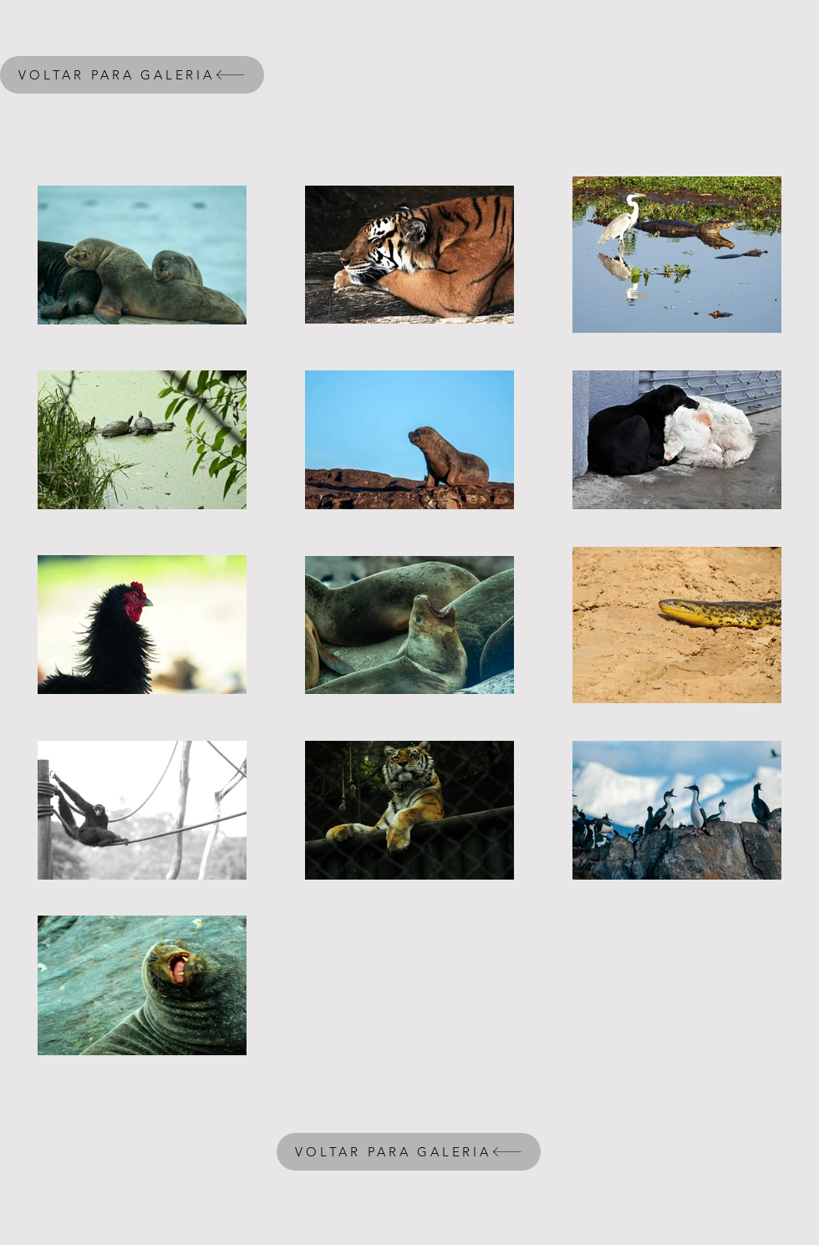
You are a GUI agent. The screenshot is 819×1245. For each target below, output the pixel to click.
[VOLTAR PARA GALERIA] (132, 75)
